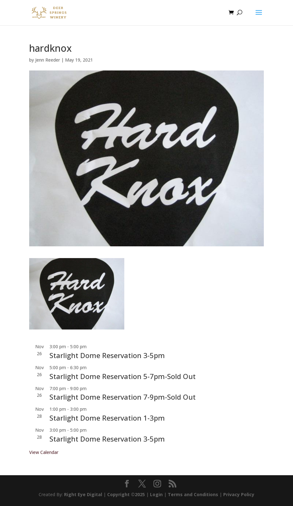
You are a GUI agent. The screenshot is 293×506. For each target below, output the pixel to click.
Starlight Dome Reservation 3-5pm (107, 355)
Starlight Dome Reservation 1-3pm (107, 418)
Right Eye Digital (83, 494)
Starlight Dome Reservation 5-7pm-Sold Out (122, 376)
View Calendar (43, 452)
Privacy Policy (238, 494)
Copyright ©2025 (126, 494)
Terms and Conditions (193, 494)
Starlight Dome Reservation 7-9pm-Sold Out (122, 397)
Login (156, 494)
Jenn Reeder (47, 60)
